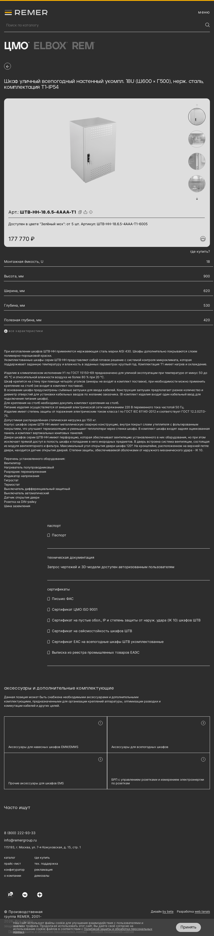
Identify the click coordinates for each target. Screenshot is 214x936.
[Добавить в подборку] (203, 239)
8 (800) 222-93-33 (19, 833)
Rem (83, 46)
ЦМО (16, 46)
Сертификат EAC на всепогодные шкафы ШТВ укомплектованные (108, 642)
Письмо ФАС (63, 599)
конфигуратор (14, 869)
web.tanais (202, 911)
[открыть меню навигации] (204, 12)
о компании (12, 875)
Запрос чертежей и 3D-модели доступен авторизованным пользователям (110, 567)
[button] (197, 105)
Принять (188, 927)
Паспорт (59, 535)
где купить (42, 857)
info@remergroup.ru (20, 840)
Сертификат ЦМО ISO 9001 (74, 609)
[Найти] (207, 25)
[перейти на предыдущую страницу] (7, 66)
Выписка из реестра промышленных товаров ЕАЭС (96, 652)
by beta (167, 911)
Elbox (50, 46)
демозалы (41, 875)
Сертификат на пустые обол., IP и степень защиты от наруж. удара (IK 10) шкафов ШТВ (126, 620)
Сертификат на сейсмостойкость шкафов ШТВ (92, 631)
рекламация (43, 869)
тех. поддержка (46, 863)
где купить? (200, 251)
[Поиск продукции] (103, 25)
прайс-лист (12, 863)
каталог (9, 857)
